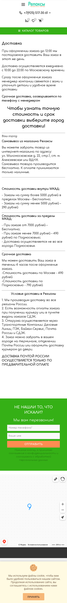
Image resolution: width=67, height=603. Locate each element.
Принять (34, 597)
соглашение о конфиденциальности (32, 453)
